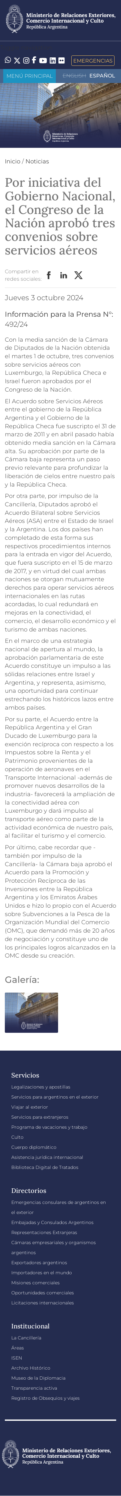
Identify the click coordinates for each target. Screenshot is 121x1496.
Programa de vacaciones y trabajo (49, 1127)
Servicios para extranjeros (39, 1117)
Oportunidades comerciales (42, 1293)
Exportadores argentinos (39, 1263)
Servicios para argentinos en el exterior (55, 1097)
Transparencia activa (34, 1388)
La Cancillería (26, 1338)
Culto (17, 1137)
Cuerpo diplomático (33, 1147)
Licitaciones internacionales (42, 1303)
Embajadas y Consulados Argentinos (52, 1222)
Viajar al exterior (29, 1107)
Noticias (37, 161)
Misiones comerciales (35, 1283)
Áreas (17, 1348)
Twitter (78, 275)
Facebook (49, 275)
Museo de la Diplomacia (38, 1378)
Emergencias (93, 60)
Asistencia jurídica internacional (47, 1157)
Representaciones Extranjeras (44, 1232)
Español (102, 76)
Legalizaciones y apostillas (40, 1087)
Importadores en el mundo (41, 1273)
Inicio (12, 161)
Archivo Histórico (30, 1368)
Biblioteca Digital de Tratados (44, 1167)
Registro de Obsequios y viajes (45, 1398)
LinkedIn (63, 275)
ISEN (16, 1358)
